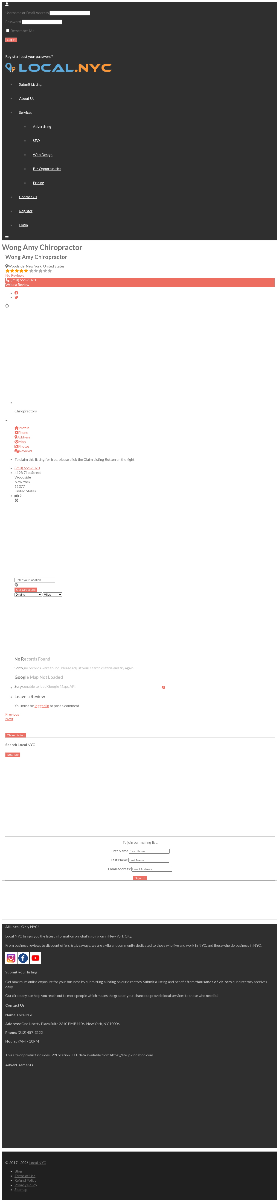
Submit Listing (30, 84)
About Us (26, 98)
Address (22, 437)
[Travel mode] (28, 594)
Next (9, 719)
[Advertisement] (44, 803)
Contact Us (28, 196)
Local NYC (37, 1162)
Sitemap (21, 1189)
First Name (119, 851)
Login (23, 225)
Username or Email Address (27, 12)
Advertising (42, 126)
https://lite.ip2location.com (131, 1055)
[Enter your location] (35, 580)
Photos (22, 446)
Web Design (42, 154)
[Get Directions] (26, 590)
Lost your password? (36, 56)
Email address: (140, 869)
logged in (42, 705)
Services (25, 112)
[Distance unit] (52, 594)
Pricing (38, 182)
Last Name (119, 860)
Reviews (23, 451)
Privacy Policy (26, 1185)
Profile (22, 428)
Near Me (13, 754)
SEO (36, 140)
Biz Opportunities (47, 168)
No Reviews (14, 275)
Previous (12, 714)
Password (13, 21)
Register (12, 56)
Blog (18, 1171)
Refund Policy (25, 1180)
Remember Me (20, 30)
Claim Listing (15, 735)
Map (20, 441)
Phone (21, 432)
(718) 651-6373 (27, 468)
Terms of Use (25, 1175)
